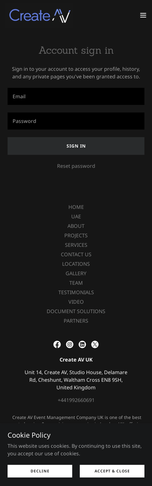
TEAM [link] (76, 282)
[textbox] (76, 96)
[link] (39, 15)
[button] (143, 15)
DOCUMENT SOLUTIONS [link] (76, 311)
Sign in (76, 146)
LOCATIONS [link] (76, 263)
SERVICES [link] (76, 244)
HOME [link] (76, 207)
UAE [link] (76, 216)
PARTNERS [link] (76, 320)
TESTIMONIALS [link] (76, 292)
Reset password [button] (76, 165)
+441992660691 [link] (76, 400)
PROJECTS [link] (76, 235)
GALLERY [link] (76, 273)
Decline (40, 471)
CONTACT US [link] (76, 254)
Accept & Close (112, 471)
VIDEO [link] (76, 301)
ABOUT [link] (76, 225)
